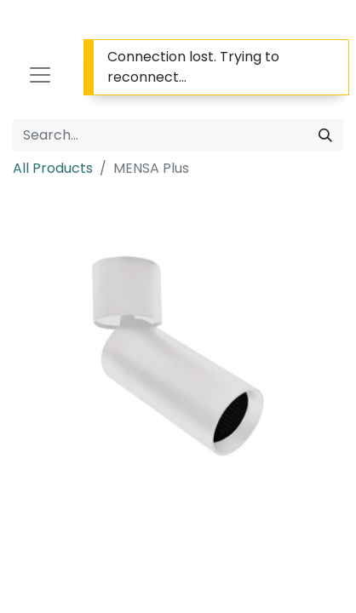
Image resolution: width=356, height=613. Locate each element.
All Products (53, 168)
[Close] (333, 56)
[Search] (325, 135)
